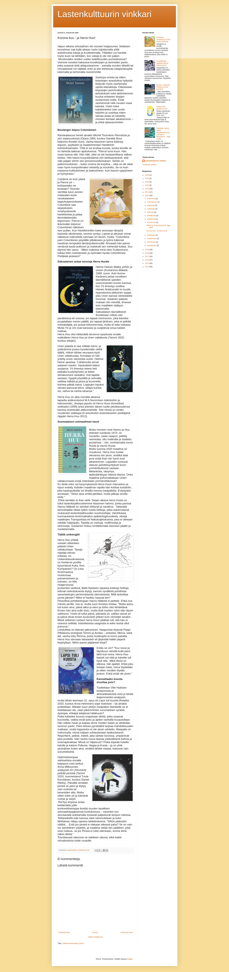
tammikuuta (152, 245)
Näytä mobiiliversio (95, 937)
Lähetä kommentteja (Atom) (73, 943)
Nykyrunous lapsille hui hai (161, 108)
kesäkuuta (151, 219)
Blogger (130, 959)
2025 (147, 178)
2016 (147, 260)
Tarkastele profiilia (149, 165)
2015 (147, 263)
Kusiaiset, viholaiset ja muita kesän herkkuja (163, 39)
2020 (147, 196)
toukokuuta (151, 222)
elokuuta (150, 212)
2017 (147, 256)
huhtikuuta (151, 235)
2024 (147, 182)
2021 (147, 192)
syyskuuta (151, 209)
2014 (147, 267)
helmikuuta (151, 242)
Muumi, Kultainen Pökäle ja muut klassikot (163, 87)
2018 (147, 253)
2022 (147, 189)
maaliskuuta (152, 239)
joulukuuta (151, 199)
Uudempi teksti (64, 932)
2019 (147, 250)
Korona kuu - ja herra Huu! (157, 231)
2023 (147, 185)
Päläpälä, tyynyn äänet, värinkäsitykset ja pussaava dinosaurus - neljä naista (163, 133)
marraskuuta (152, 202)
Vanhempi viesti (127, 932)
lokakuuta (151, 205)
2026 (147, 175)
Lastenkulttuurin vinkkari (105, 14)
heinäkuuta (151, 215)
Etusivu (95, 932)
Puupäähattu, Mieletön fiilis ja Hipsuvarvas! (162, 63)
